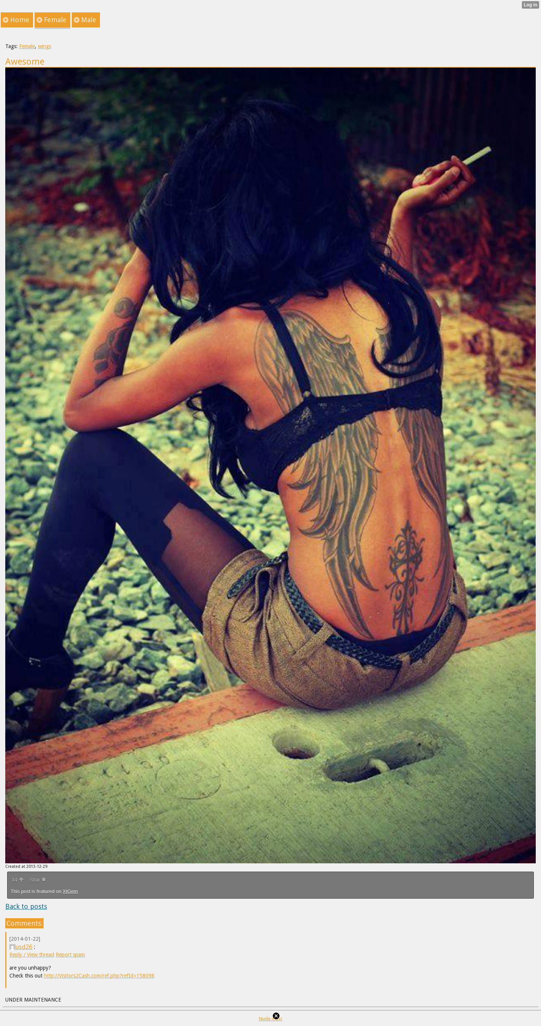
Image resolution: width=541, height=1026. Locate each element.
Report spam (70, 955)
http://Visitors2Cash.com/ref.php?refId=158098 (99, 976)
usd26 (20, 946)
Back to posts (26, 906)
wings (44, 46)
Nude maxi (270, 1018)
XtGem (70, 891)
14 (18, 880)
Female (27, 46)
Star (38, 880)
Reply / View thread (31, 955)
